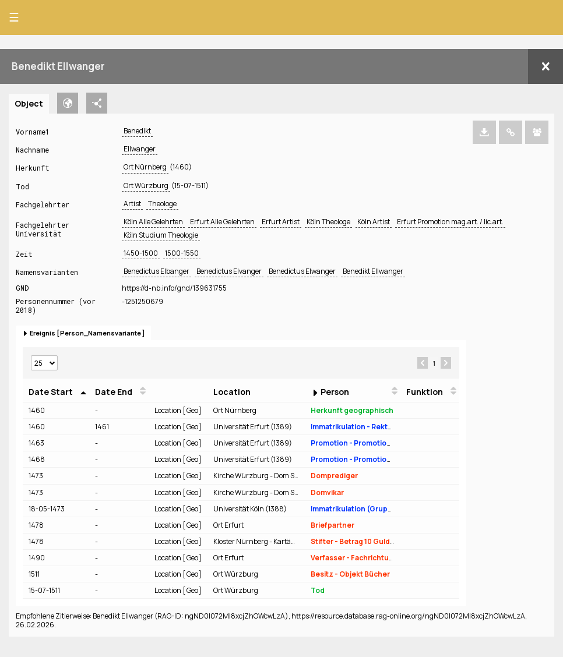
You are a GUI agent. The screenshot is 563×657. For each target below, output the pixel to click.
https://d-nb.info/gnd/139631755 (174, 288)
